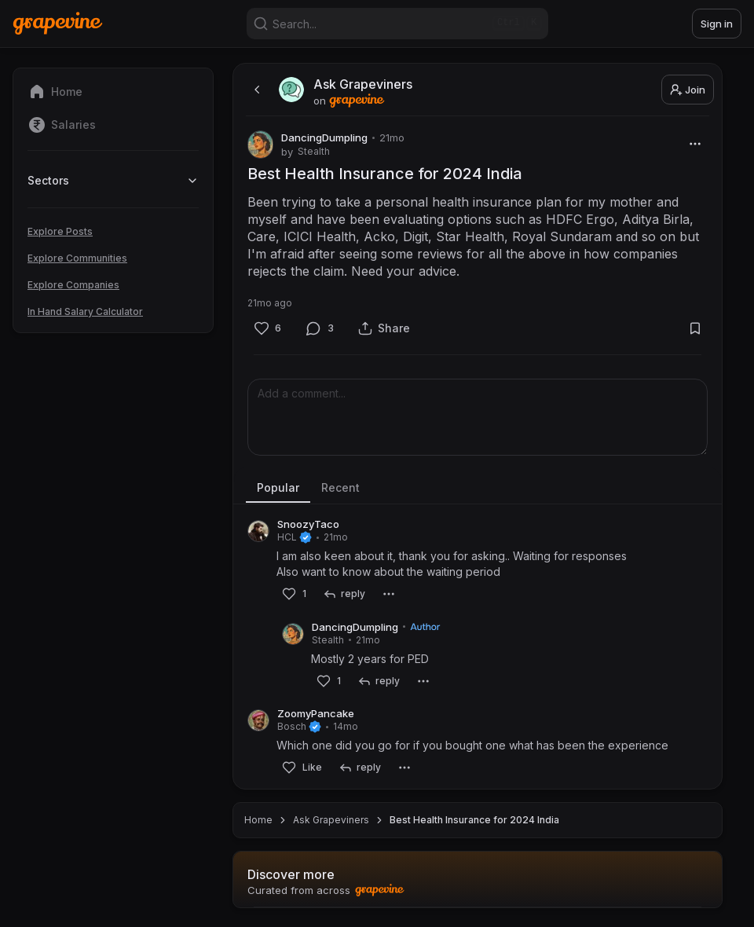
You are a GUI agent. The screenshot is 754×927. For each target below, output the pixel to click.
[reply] (344, 594)
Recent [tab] (340, 487)
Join (687, 89)
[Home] (58, 23)
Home (258, 820)
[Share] (384, 328)
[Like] (267, 328)
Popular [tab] (278, 487)
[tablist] (477, 488)
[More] (695, 143)
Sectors (113, 180)
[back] (255, 89)
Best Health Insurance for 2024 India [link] (474, 820)
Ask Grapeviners (331, 820)
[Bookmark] (695, 328)
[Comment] (320, 328)
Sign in (717, 23)
